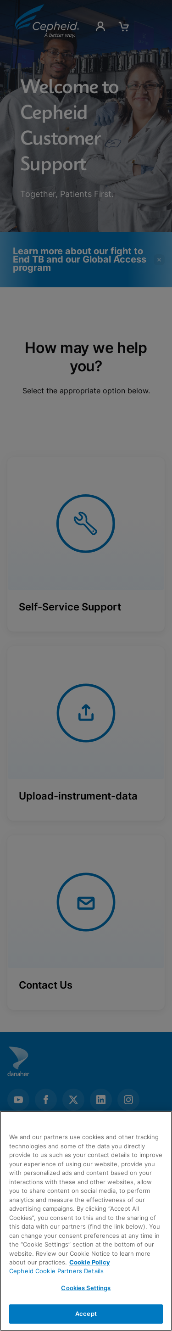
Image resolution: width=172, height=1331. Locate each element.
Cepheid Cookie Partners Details (56, 1271)
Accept (86, 1313)
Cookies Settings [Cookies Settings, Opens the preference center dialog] (86, 1288)
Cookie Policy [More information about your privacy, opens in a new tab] (89, 1262)
